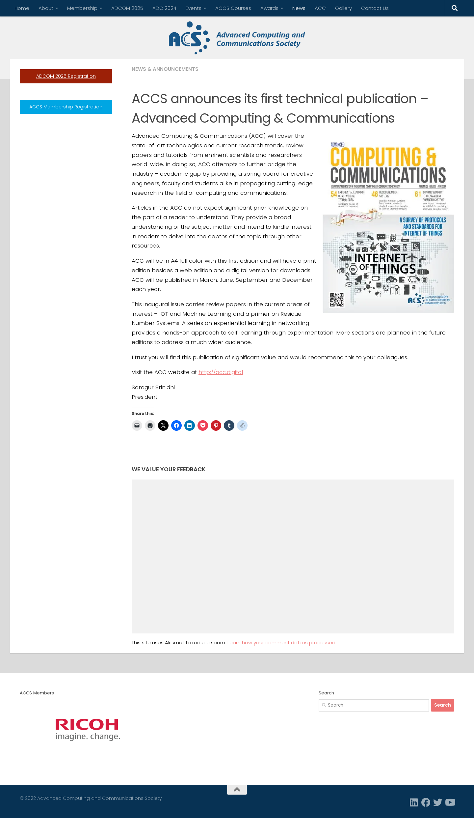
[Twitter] (437, 802)
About (46, 8)
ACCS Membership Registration (65, 106)
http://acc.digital (220, 372)
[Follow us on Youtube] (449, 802)
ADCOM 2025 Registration (66, 76)
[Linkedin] (414, 802)
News (298, 8)
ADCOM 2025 (127, 8)
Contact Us (375, 8)
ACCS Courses (233, 8)
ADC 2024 (164, 8)
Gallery (343, 8)
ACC (320, 8)
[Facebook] (426, 802)
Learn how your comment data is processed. (281, 642)
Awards (269, 8)
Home (21, 8)
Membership (82, 8)
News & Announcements (165, 69)
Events (193, 8)
